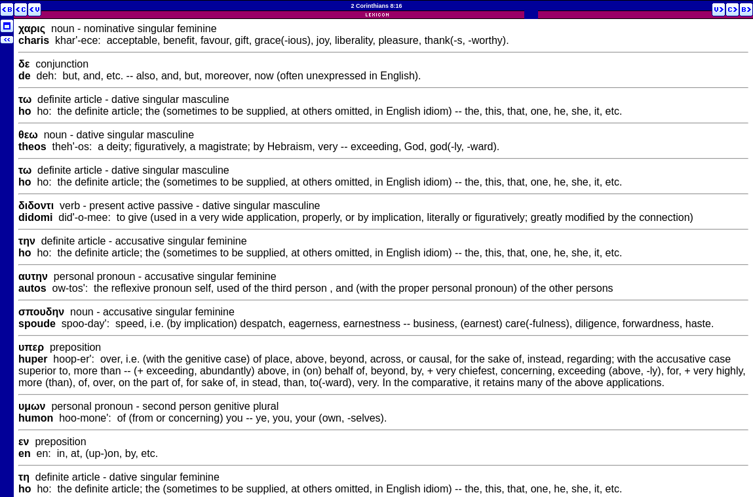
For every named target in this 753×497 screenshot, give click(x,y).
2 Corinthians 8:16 (376, 6)
